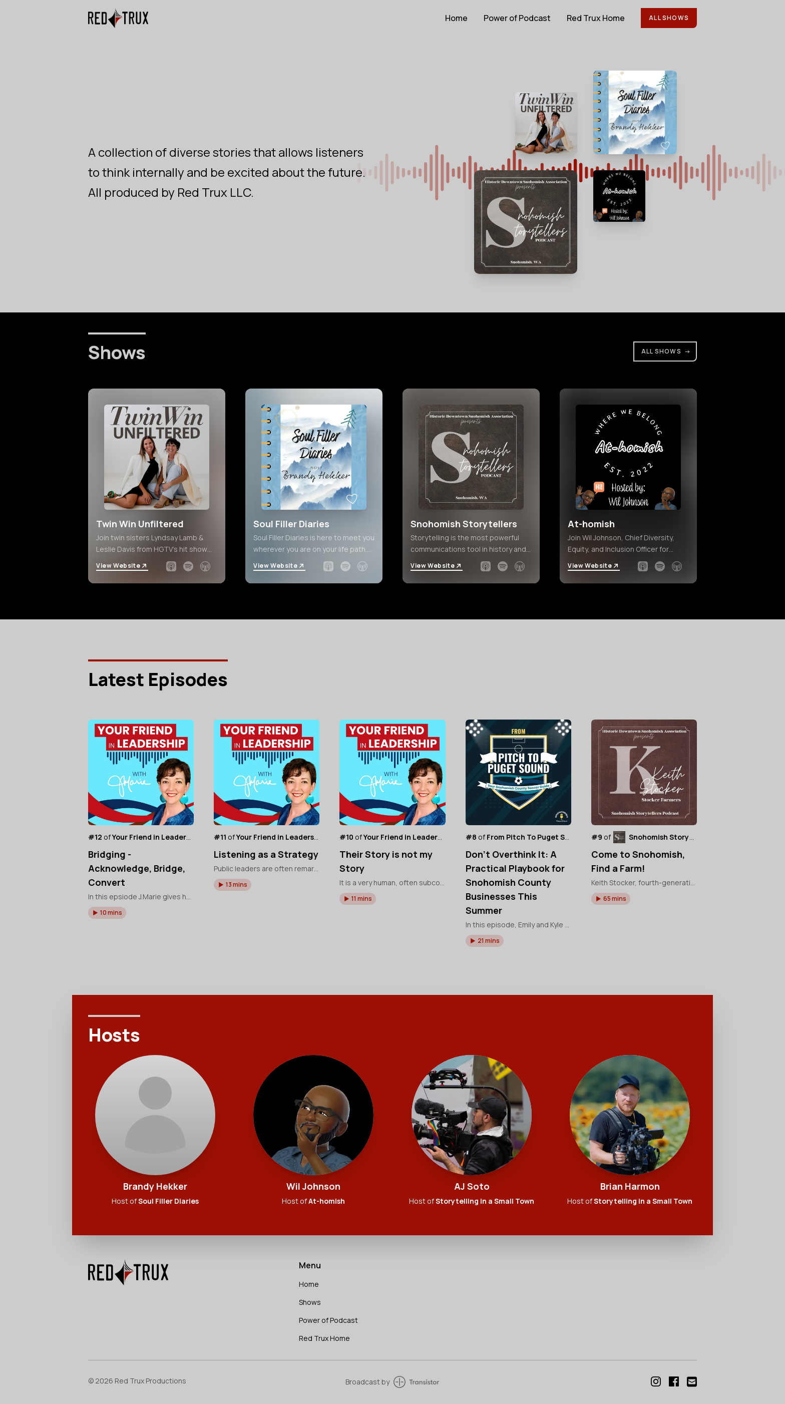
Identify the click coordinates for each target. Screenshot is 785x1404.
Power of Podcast (517, 18)
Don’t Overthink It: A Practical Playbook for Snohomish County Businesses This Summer (515, 882)
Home (456, 18)
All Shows (669, 18)
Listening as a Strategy (266, 854)
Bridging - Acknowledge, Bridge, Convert (136, 868)
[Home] (260, 18)
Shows (310, 1302)
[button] (107, 913)
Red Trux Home (596, 18)
